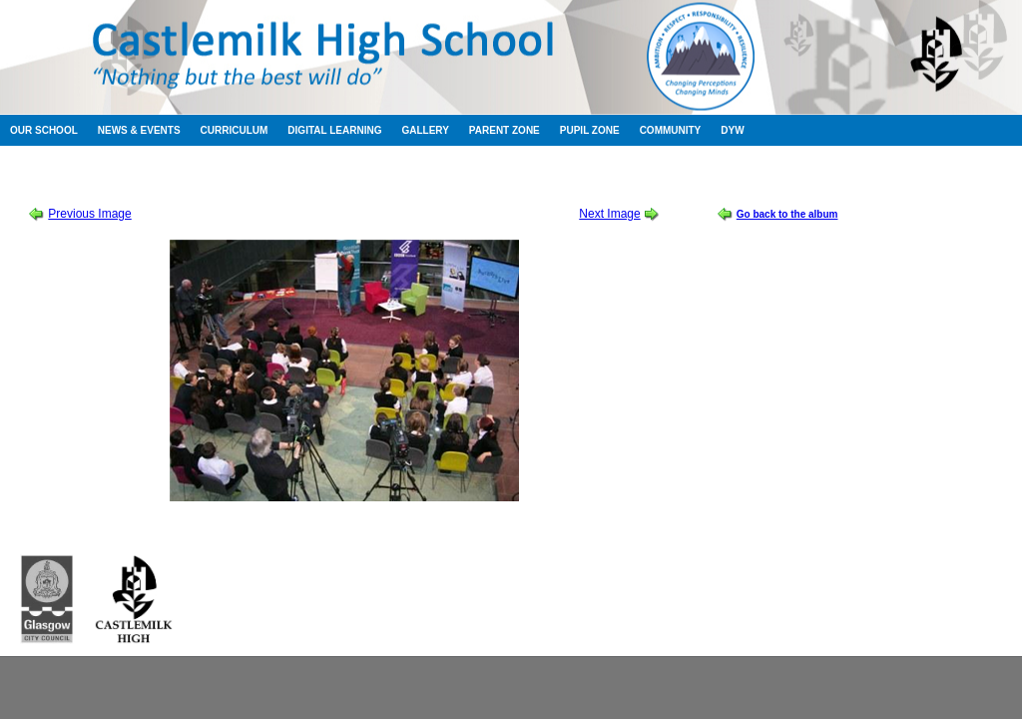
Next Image (609, 214)
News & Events (139, 130)
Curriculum (234, 130)
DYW (732, 130)
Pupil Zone (590, 130)
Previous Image (89, 214)
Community (671, 130)
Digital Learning (334, 130)
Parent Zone (504, 130)
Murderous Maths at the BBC (336, 179)
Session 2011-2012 (197, 179)
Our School (44, 130)
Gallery (424, 130)
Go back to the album (787, 214)
